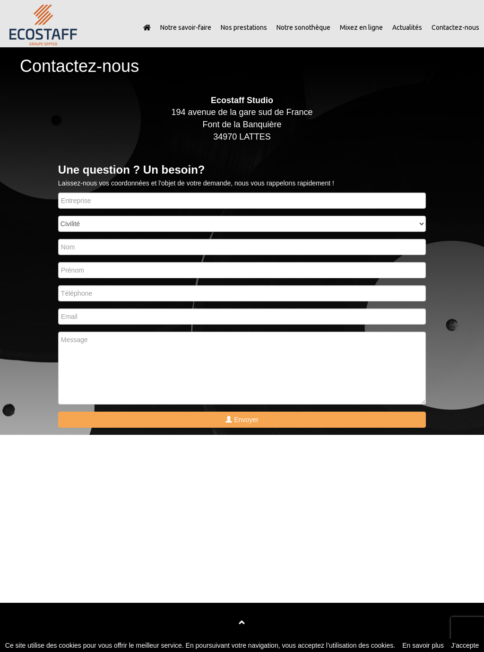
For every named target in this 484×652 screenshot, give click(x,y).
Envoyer (241, 419)
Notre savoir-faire (185, 27)
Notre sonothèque (303, 27)
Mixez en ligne (361, 27)
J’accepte (465, 645)
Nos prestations (244, 27)
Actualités (407, 27)
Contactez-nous (455, 27)
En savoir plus (423, 645)
